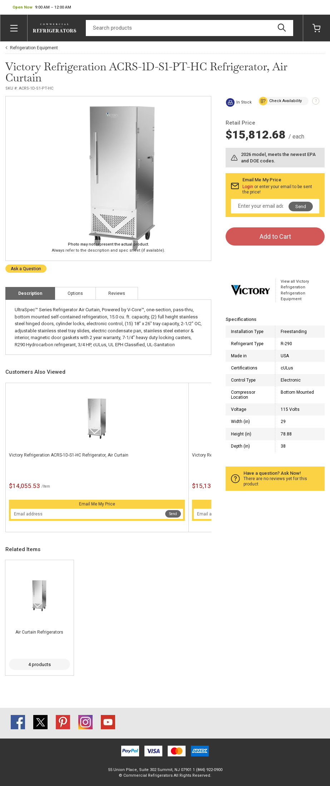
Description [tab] (30, 293)
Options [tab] (75, 293)
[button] (42, 7)
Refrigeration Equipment (34, 47)
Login (247, 186)
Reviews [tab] (116, 293)
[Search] (189, 28)
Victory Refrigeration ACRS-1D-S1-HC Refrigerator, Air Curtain (68, 455)
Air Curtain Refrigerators (39, 632)
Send (173, 514)
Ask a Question (26, 268)
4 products (39, 664)
